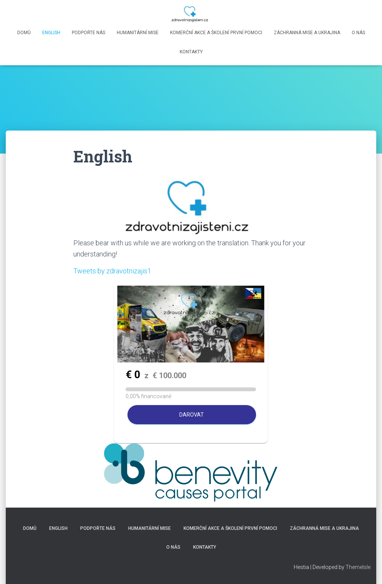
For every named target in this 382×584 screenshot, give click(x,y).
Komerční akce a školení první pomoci (216, 32)
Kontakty (191, 52)
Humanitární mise (138, 32)
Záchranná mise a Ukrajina (307, 32)
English (51, 32)
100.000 (169, 375)
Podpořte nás (88, 32)
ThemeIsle (358, 567)
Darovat (191, 415)
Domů (24, 32)
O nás (358, 32)
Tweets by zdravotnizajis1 (112, 271)
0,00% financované (148, 396)
